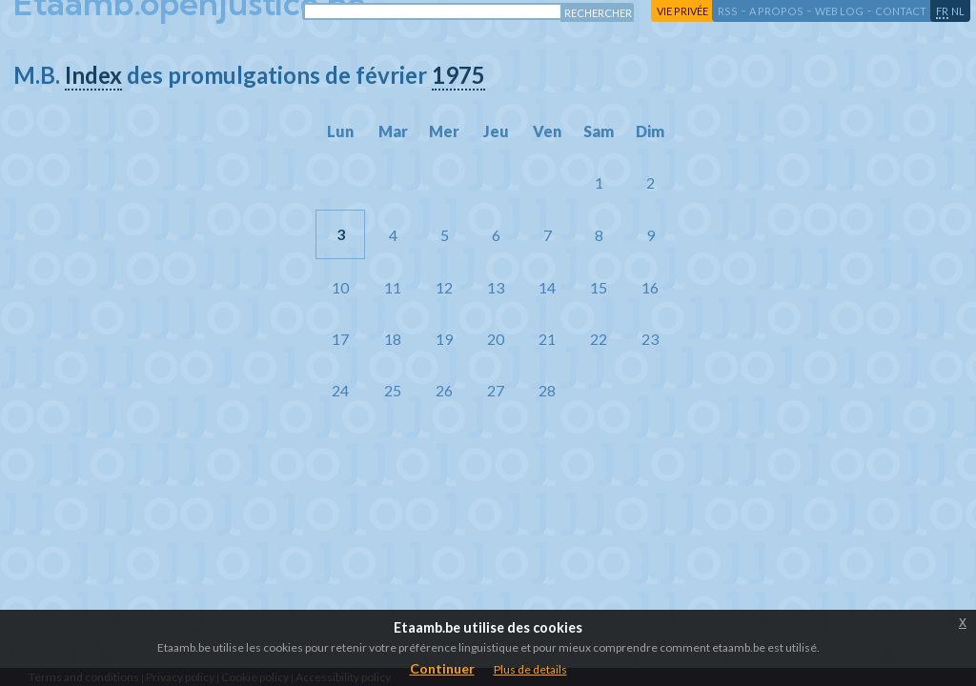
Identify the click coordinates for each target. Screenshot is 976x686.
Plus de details (530, 669)
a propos (776, 11)
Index (93, 75)
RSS (728, 11)
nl (958, 11)
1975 (458, 75)
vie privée (682, 11)
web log (839, 11)
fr (942, 11)
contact (900, 11)
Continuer (442, 668)
